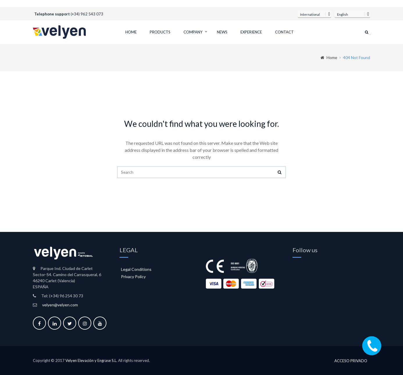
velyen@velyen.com (60, 304)
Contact (284, 32)
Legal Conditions (136, 269)
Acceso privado (350, 361)
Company (192, 32)
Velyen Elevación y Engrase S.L (90, 360)
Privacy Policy (133, 276)
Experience (251, 32)
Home (131, 32)
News (222, 32)
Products (160, 32)
